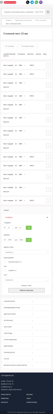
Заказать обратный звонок (11, 389)
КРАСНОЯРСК (6, 394)
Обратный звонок (10, 2)
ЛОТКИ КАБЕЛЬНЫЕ (10, 340)
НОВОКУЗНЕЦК (31, 402)
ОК (29, 228)
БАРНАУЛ (4, 402)
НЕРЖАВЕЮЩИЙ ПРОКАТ (12, 308)
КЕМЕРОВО (5, 398)
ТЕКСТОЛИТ (8, 327)
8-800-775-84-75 (7, 381)
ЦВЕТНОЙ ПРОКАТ (10, 314)
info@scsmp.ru (6, 387)
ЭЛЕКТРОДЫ (8, 333)
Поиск (48, 12)
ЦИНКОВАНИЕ (8, 346)
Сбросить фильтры (26, 290)
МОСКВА (29, 394)
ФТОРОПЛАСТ (8, 320)
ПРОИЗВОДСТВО (9, 352)
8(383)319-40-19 (7, 384)
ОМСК (28, 398)
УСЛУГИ (6, 359)
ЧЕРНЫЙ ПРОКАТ (9, 301)
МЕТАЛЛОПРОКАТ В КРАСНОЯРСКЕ (15, 365)
